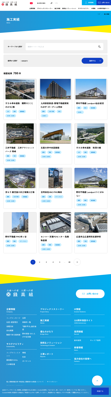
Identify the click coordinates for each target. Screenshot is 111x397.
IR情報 (93, 8)
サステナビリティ (83, 8)
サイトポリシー (52, 382)
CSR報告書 (10, 364)
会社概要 (9, 330)
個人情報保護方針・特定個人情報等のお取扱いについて (25, 382)
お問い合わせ (103, 2)
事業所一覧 (26, 322)
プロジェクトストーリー (45, 8)
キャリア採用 (95, 340)
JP (51, 3)
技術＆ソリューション (69, 8)
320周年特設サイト (103, 8)
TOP (99, 14)
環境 (24, 352)
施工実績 (57, 8)
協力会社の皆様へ (41, 3)
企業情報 (32, 8)
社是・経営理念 (12, 322)
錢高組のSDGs (12, 360)
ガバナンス (26, 361)
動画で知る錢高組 (13, 334)
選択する (92, 61)
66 (69, 262)
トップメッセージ (13, 318)
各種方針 (9, 326)
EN (56, 3)
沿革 (24, 318)
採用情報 (89, 2)
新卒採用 (77, 340)
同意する (100, 391)
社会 (24, 356)
